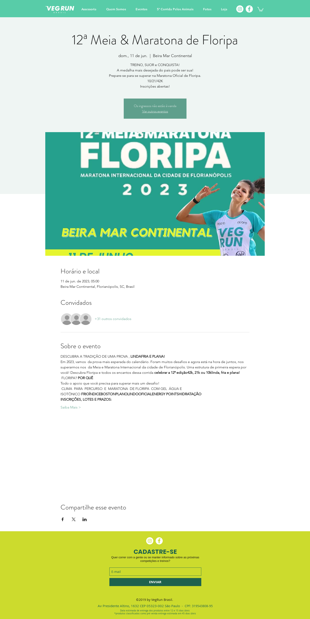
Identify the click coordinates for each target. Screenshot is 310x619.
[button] (260, 9)
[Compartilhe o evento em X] (74, 519)
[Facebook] (249, 9)
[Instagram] (239, 9)
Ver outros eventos (155, 111)
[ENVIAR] (155, 582)
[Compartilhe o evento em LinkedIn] (84, 519)
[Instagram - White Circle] (149, 540)
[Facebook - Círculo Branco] (159, 540)
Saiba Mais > (71, 407)
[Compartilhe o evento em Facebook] (63, 519)
